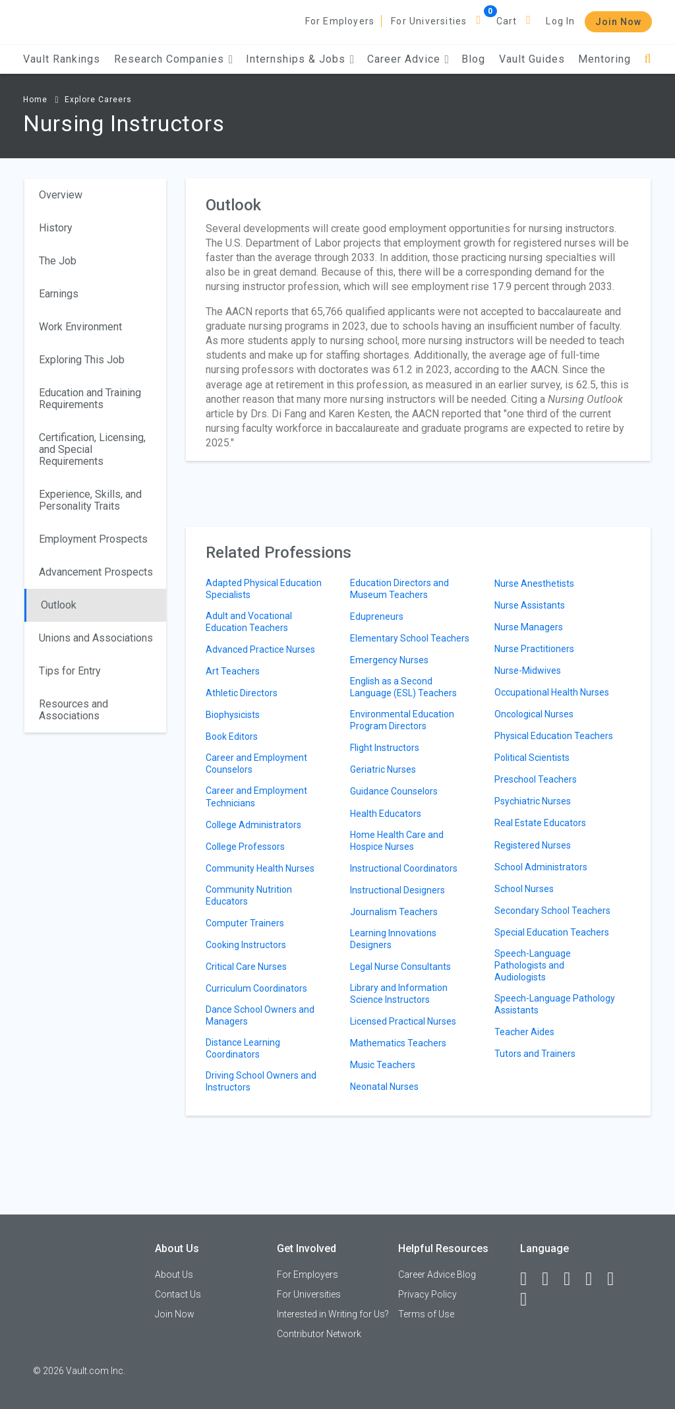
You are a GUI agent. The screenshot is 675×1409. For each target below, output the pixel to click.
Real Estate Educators (540, 823)
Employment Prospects (93, 539)
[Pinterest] (616, 1279)
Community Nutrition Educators (249, 895)
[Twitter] (573, 1279)
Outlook (58, 605)
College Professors (245, 846)
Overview (60, 195)
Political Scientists (532, 757)
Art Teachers (233, 671)
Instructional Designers (397, 890)
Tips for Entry (70, 671)
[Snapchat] (529, 1299)
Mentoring (604, 59)
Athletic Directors (242, 693)
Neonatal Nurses (384, 1086)
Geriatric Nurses (383, 769)
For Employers (340, 21)
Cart (506, 21)
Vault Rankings (61, 59)
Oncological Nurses (533, 714)
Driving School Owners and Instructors (261, 1081)
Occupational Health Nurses (551, 692)
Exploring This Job (82, 359)
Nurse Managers (528, 627)
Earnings (58, 293)
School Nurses (524, 889)
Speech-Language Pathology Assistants (554, 1004)
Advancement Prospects (96, 572)
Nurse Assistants (529, 605)
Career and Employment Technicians (256, 796)
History (56, 228)
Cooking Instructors (246, 945)
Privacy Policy (427, 1294)
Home (35, 99)
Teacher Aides (524, 1032)
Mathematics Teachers (398, 1043)
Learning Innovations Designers (393, 939)
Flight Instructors (384, 747)
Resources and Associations (73, 710)
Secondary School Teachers (552, 910)
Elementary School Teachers (409, 638)
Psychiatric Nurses (532, 801)
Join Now (618, 21)
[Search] (647, 59)
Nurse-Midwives (527, 670)
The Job (57, 261)
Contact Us (178, 1294)
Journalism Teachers (394, 912)
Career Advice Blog (437, 1274)
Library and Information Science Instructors (399, 993)
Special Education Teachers (551, 932)
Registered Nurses (532, 845)
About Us (174, 1274)
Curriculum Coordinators (256, 988)
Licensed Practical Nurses (403, 1021)
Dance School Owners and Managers (260, 1015)
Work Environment (80, 326)
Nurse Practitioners (534, 649)
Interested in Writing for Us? (333, 1314)
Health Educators (385, 813)
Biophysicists (233, 714)
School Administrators (540, 867)
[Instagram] (594, 1279)
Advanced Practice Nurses (260, 649)
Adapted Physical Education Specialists (264, 589)
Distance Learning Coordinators (243, 1048)
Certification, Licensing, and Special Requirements (92, 449)
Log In (560, 21)
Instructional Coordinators (403, 868)
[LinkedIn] (551, 1279)
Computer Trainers (245, 923)
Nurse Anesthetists (534, 583)
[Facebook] (529, 1279)
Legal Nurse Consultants (400, 966)
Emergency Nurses (389, 660)
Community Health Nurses (260, 868)
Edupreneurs (376, 616)
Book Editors (232, 736)
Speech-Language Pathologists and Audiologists (532, 965)
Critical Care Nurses (246, 966)
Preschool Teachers (535, 779)
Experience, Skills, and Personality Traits (90, 500)
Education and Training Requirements (90, 398)
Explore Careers (98, 99)
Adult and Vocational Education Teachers (249, 622)
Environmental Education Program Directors (402, 720)
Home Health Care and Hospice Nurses (397, 840)
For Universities (429, 21)
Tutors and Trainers (534, 1053)
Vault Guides (532, 59)
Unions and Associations (96, 638)
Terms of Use (426, 1314)
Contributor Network (319, 1334)
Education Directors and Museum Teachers (399, 589)
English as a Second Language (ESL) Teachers (403, 687)
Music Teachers (382, 1065)
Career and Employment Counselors (256, 763)
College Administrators (253, 825)
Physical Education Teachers (553, 736)
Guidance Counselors (394, 791)
